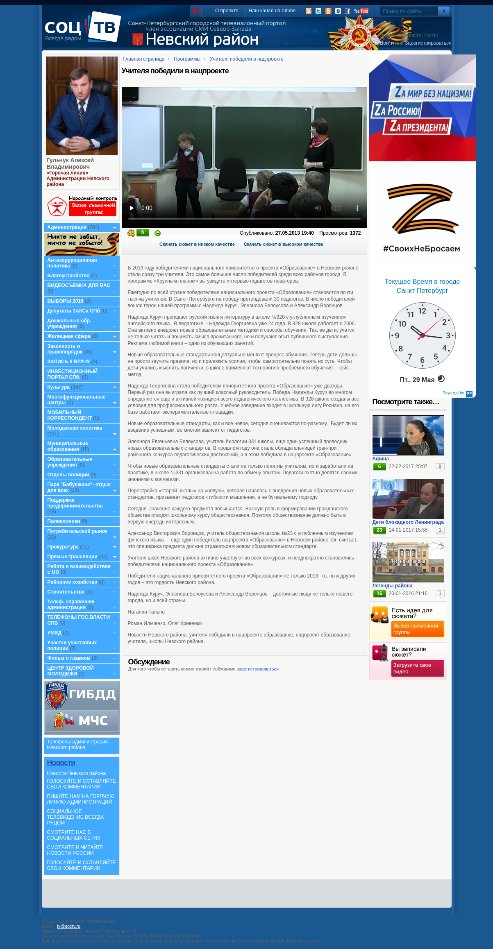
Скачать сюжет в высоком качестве (283, 244)
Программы (187, 59)
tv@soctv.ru (68, 926)
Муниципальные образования (68, 446)
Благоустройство (69, 276)
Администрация (67, 227)
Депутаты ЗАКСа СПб (74, 311)
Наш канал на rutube (272, 11)
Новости (61, 763)
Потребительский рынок (78, 531)
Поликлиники (64, 521)
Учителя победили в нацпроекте (247, 59)
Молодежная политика (75, 428)
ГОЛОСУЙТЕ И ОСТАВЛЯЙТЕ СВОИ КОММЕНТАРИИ (81, 784)
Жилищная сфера (69, 336)
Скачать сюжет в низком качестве (197, 244)
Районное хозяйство (73, 582)
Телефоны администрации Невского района (77, 744)
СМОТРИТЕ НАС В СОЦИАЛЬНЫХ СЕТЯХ (73, 835)
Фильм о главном (69, 658)
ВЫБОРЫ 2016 (66, 301)
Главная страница (144, 59)
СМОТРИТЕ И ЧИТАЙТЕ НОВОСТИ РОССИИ (75, 850)
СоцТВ (85, 32)
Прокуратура (63, 547)
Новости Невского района (76, 773)
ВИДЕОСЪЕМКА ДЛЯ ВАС (79, 285)
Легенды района (393, 586)
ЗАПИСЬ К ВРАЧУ (69, 362)
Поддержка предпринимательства (75, 503)
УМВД (55, 633)
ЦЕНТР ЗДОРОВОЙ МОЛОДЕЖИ (71, 671)
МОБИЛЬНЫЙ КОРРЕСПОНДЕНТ (70, 415)
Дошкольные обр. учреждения (69, 323)
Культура (59, 387)
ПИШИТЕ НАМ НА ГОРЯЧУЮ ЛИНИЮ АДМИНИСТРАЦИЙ (81, 799)
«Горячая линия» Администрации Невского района (78, 178)
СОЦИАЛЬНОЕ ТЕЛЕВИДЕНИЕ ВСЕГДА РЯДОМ (75, 817)
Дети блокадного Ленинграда (408, 522)
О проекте (227, 11)
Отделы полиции (68, 475)
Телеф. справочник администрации (71, 604)
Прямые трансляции (73, 556)
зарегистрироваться (258, 668)
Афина (381, 459)
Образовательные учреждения (70, 462)
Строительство (66, 592)
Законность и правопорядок (65, 349)
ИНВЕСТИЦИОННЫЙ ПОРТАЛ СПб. (73, 374)
